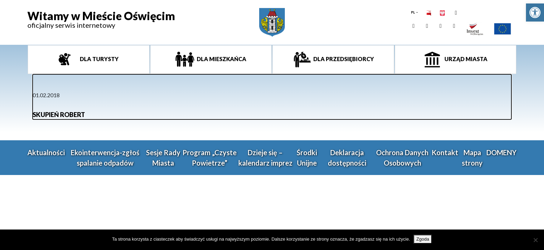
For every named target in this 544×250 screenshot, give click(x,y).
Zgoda (422, 239)
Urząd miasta (465, 59)
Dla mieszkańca (221, 59)
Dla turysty (99, 59)
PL (413, 12)
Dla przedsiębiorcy (343, 59)
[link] (535, 12)
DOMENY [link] (501, 152)
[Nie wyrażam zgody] (535, 239)
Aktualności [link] (46, 152)
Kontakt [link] (445, 152)
